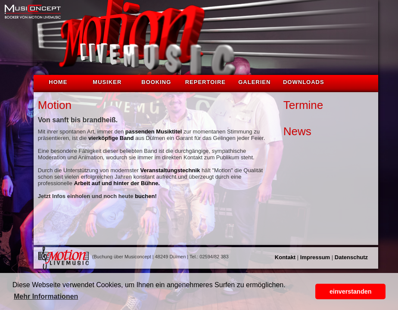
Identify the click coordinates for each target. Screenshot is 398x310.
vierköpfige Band (111, 138)
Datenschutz (351, 257)
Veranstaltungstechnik (170, 170)
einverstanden (351, 291)
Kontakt (285, 257)
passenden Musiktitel (153, 131)
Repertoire (205, 82)
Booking (156, 82)
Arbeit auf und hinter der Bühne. (117, 183)
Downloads (303, 82)
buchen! (146, 196)
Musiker (107, 82)
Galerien (254, 82)
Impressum (315, 257)
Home (58, 82)
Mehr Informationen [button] (46, 296)
